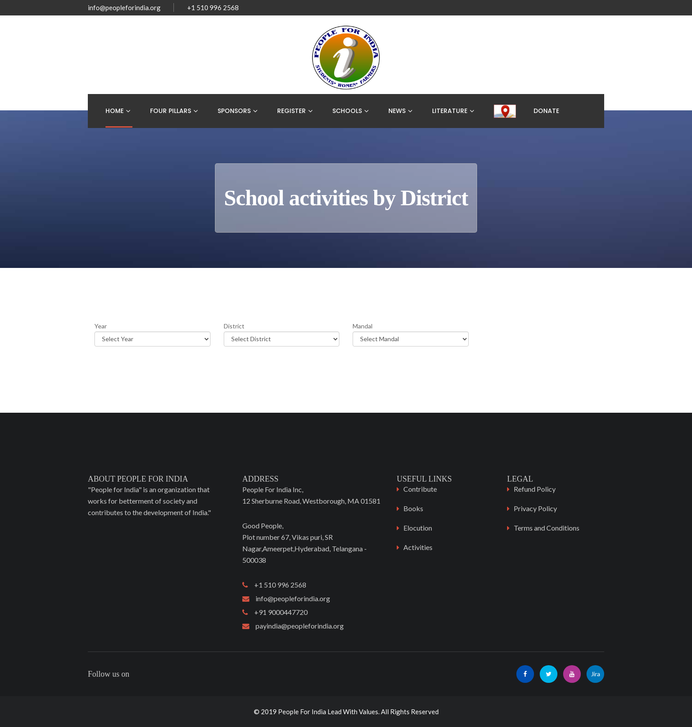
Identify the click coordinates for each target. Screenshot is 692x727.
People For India (302, 712)
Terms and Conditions (546, 528)
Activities (417, 547)
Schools (347, 110)
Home (114, 110)
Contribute (420, 489)
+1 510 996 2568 (274, 584)
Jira (595, 674)
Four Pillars (170, 110)
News (397, 110)
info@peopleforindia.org (124, 7)
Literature (449, 110)
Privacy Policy (535, 508)
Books (413, 508)
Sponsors (234, 110)
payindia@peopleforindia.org (293, 626)
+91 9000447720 (275, 612)
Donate (546, 110)
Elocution (417, 528)
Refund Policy (535, 489)
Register (291, 110)
